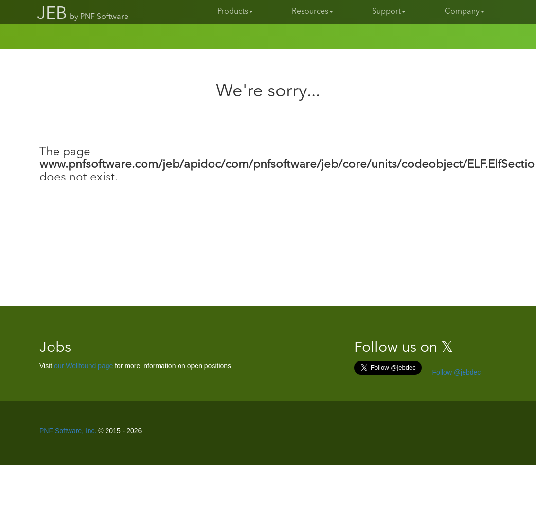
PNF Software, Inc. (67, 430)
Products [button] (235, 12)
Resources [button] (312, 12)
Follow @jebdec (455, 372)
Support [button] (389, 12)
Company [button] (464, 12)
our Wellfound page (83, 366)
